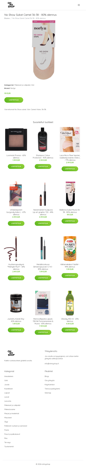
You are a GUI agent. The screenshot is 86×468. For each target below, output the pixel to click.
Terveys (7, 442)
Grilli (6, 380)
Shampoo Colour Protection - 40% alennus (43, 156)
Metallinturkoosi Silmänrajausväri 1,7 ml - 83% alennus (43, 266)
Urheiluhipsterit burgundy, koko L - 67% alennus (16, 212)
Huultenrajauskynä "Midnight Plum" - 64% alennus (16, 266)
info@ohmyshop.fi (52, 364)
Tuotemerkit (9, 446)
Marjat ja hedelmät (11, 413)
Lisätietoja (14, 100)
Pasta (6, 430)
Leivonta (7, 401)
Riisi (5, 438)
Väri (32, 85)
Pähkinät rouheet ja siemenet (15, 426)
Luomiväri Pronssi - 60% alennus (16, 156)
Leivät (6, 397)
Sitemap (48, 393)
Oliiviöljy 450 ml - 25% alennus (70, 320)
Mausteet (8, 418)
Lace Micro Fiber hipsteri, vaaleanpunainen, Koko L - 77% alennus (70, 157)
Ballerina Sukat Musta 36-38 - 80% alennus (70, 211)
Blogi (47, 376)
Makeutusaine (9, 409)
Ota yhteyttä (49, 380)
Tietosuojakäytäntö (52, 389)
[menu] (79, 5)
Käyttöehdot (50, 385)
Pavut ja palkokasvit (12, 434)
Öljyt (6, 422)
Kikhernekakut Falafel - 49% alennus (70, 265)
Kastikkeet (8, 389)
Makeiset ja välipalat (22, 85)
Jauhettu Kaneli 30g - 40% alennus (16, 320)
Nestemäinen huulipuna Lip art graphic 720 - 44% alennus (43, 212)
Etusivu (7, 18)
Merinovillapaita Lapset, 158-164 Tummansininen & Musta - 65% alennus (43, 321)
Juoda (6, 385)
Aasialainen (8, 376)
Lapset (7, 393)
